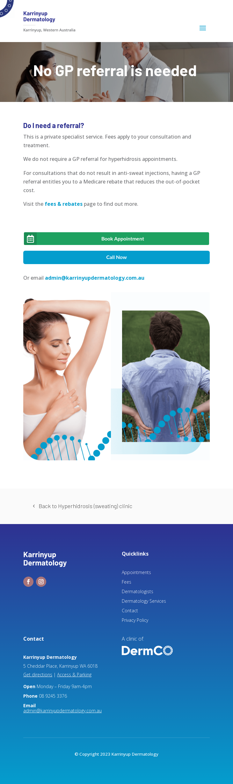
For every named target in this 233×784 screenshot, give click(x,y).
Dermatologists (137, 591)
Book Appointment (122, 238)
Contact (130, 611)
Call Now (116, 257)
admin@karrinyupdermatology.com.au (94, 277)
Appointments (136, 572)
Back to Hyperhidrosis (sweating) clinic (85, 505)
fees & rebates (64, 203)
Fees (126, 582)
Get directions (37, 675)
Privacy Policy (135, 620)
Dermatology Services (144, 601)
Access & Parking (74, 675)
